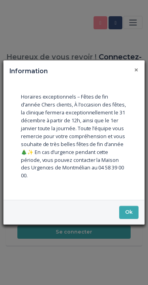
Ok (129, 212)
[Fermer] (136, 70)
